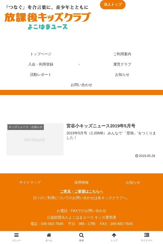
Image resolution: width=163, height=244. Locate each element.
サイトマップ (30, 182)
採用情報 (81, 182)
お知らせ (133, 182)
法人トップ (113, 4)
